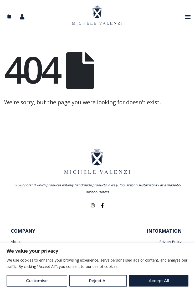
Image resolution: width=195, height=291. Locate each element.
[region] (97, 267)
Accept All (159, 280)
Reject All (98, 280)
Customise (37, 280)
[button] (188, 17)
